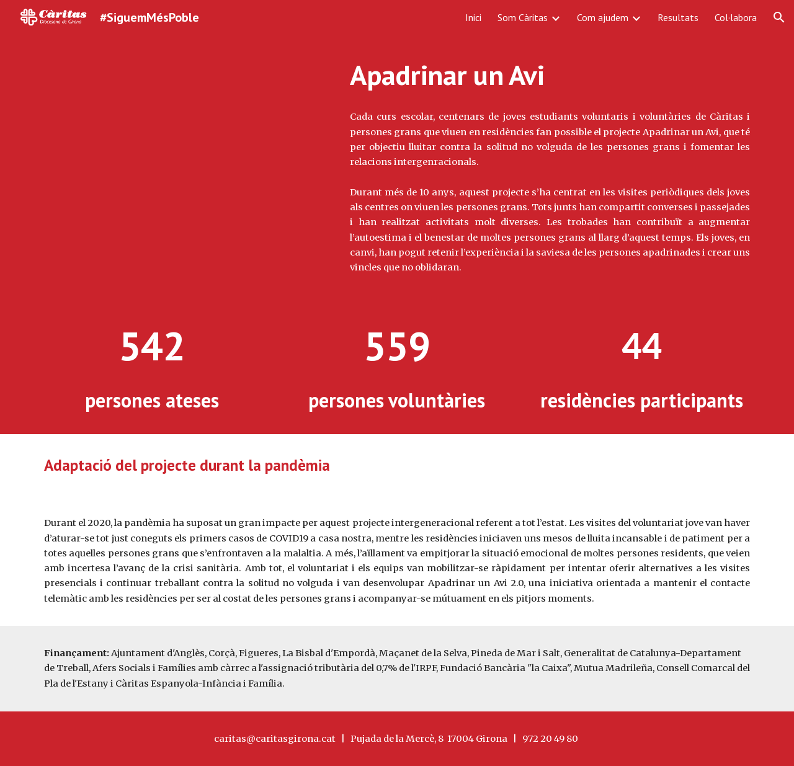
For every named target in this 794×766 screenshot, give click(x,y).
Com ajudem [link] (602, 17)
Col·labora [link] (736, 17)
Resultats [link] (678, 17)
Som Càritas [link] (522, 17)
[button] (779, 17)
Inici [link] (473, 17)
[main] (550, 75)
